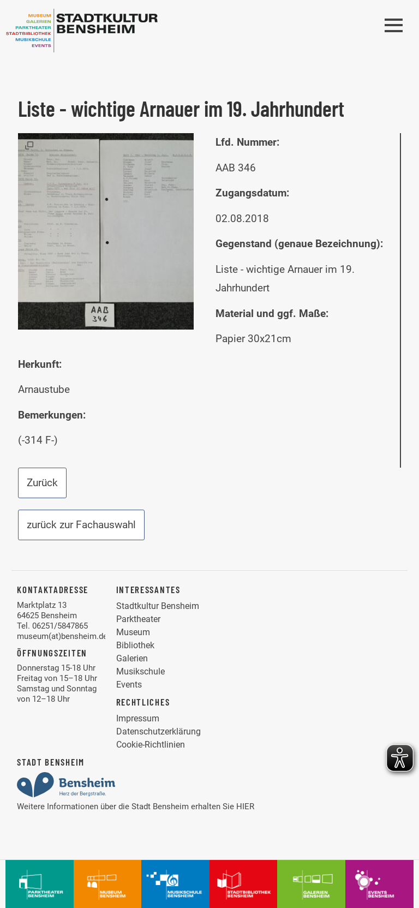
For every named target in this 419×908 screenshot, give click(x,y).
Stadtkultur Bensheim (157, 606)
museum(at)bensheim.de (62, 636)
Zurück (42, 482)
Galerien (132, 658)
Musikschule (140, 671)
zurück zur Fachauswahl (81, 524)
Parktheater (138, 619)
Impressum (137, 718)
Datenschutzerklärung (158, 731)
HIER (245, 806)
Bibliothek (135, 645)
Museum (133, 632)
